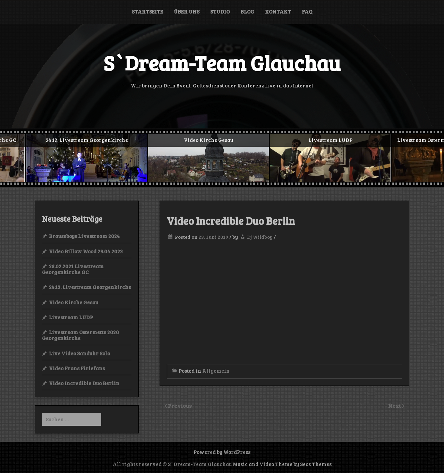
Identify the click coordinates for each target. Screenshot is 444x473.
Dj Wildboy (260, 237)
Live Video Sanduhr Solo (79, 353)
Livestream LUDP (71, 317)
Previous (180, 405)
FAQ (307, 11)
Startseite (147, 11)
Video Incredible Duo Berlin (84, 383)
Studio (220, 11)
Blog (247, 11)
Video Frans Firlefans (77, 368)
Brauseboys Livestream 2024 (84, 236)
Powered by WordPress (222, 451)
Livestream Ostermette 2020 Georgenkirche (80, 335)
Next (395, 405)
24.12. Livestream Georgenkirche (90, 287)
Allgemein (216, 370)
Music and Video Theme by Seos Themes (282, 464)
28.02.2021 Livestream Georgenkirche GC (73, 269)
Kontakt (278, 11)
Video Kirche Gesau (73, 302)
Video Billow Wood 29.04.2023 (86, 251)
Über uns (186, 11)
